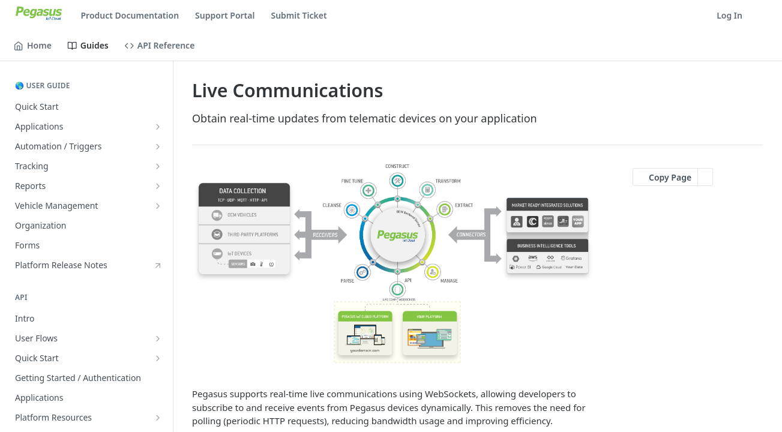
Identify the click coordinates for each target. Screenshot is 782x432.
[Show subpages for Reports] (158, 186)
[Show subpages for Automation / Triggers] (158, 146)
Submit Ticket (298, 15)
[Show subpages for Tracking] (158, 166)
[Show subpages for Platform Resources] (158, 417)
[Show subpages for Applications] (158, 126)
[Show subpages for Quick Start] (158, 358)
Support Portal (224, 15)
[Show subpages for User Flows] (158, 338)
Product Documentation (130, 15)
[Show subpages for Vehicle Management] (158, 206)
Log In (729, 15)
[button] (393, 263)
